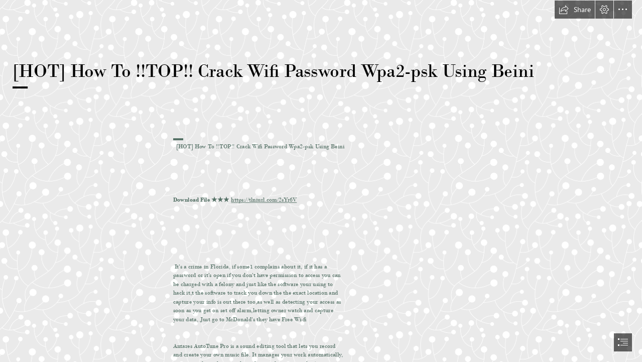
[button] (575, 10)
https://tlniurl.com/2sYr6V (264, 200)
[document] (321, 181)
